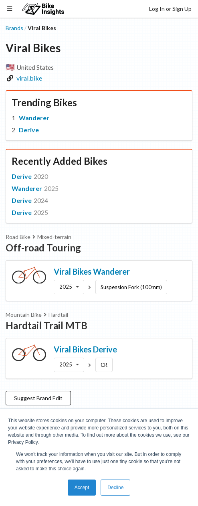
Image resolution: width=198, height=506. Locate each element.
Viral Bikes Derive (85, 349)
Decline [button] (115, 487)
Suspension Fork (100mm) (131, 287)
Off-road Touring (43, 247)
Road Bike (18, 236)
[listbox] (69, 287)
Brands (14, 27)
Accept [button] (82, 487)
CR (104, 365)
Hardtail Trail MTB (46, 325)
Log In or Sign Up (170, 8)
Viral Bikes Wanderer (92, 271)
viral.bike (29, 78)
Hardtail (58, 314)
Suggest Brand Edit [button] (38, 398)
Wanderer (34, 117)
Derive (29, 130)
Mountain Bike (24, 314)
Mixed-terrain (54, 236)
